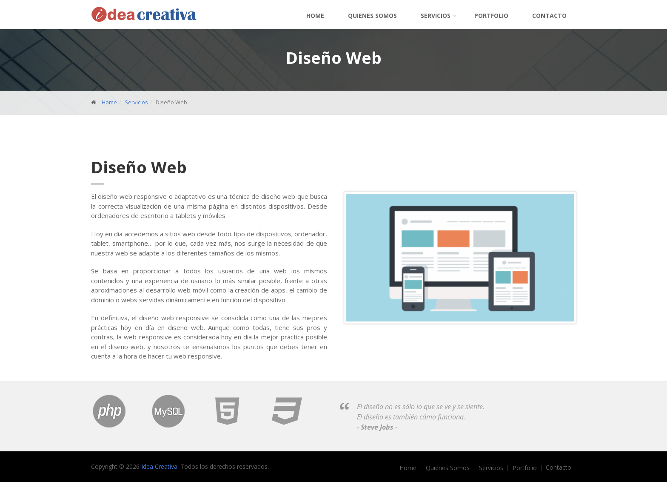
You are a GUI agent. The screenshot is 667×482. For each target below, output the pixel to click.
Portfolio (491, 15)
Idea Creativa (159, 466)
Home (315, 15)
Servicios (435, 15)
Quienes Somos (372, 15)
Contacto (549, 15)
